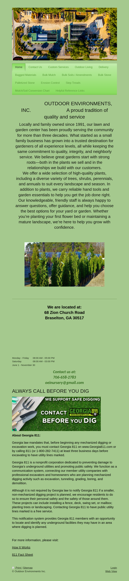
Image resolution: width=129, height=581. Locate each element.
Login (114, 567)
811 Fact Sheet (22, 554)
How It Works (21, 547)
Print (17, 567)
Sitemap (28, 567)
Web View (111, 571)
